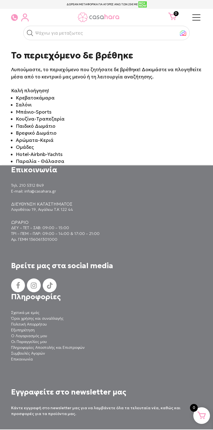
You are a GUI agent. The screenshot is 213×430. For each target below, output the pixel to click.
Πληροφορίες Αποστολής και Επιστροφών (48, 347)
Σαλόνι (24, 105)
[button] (30, 33)
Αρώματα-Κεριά (35, 140)
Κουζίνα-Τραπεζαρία (40, 119)
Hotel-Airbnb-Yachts (39, 154)
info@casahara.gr (40, 191)
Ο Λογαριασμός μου (29, 335)
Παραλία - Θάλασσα (40, 161)
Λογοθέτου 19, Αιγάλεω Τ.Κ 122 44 (42, 209)
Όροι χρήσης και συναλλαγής (37, 318)
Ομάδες (25, 147)
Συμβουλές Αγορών (28, 353)
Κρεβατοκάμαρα (35, 98)
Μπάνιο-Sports (34, 112)
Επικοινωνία (22, 359)
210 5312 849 (31, 185)
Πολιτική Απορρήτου (29, 324)
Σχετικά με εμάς (25, 312)
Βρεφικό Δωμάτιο (36, 133)
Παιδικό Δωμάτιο (35, 126)
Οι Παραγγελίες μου (29, 341)
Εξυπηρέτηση (23, 329)
